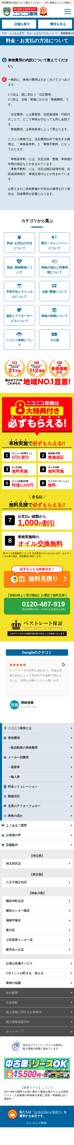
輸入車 (15, 776)
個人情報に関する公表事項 (23, 1012)
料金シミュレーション (22, 786)
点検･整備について (54, 291)
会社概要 (12, 992)
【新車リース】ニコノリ (37, 1087)
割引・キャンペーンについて (54, 245)
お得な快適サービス (19, 963)
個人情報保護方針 (18, 1021)
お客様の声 (13, 835)
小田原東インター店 (19, 939)
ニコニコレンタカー (47, 1112)
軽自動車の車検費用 (24, 747)
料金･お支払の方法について (19, 245)
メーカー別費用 (18, 757)
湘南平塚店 (13, 920)
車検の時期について (54, 316)
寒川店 (10, 930)
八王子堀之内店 (16, 882)
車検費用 (14, 738)
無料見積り (43, 578)
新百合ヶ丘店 (15, 949)
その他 (54, 340)
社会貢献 (12, 1002)
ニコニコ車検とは (20, 728)
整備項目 (14, 796)
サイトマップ (15, 1031)
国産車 (15, 767)
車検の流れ (15, 815)
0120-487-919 (43, 606)
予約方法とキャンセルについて (19, 294)
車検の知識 (13, 983)
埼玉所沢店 (13, 863)
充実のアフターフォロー (24, 806)
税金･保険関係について (19, 270)
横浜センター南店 (18, 910)
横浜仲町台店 (15, 901)
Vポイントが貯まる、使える (24, 973)
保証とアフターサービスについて (19, 318)
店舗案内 (12, 845)
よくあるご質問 (16, 825)
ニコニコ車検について (19, 342)
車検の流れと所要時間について (54, 270)
